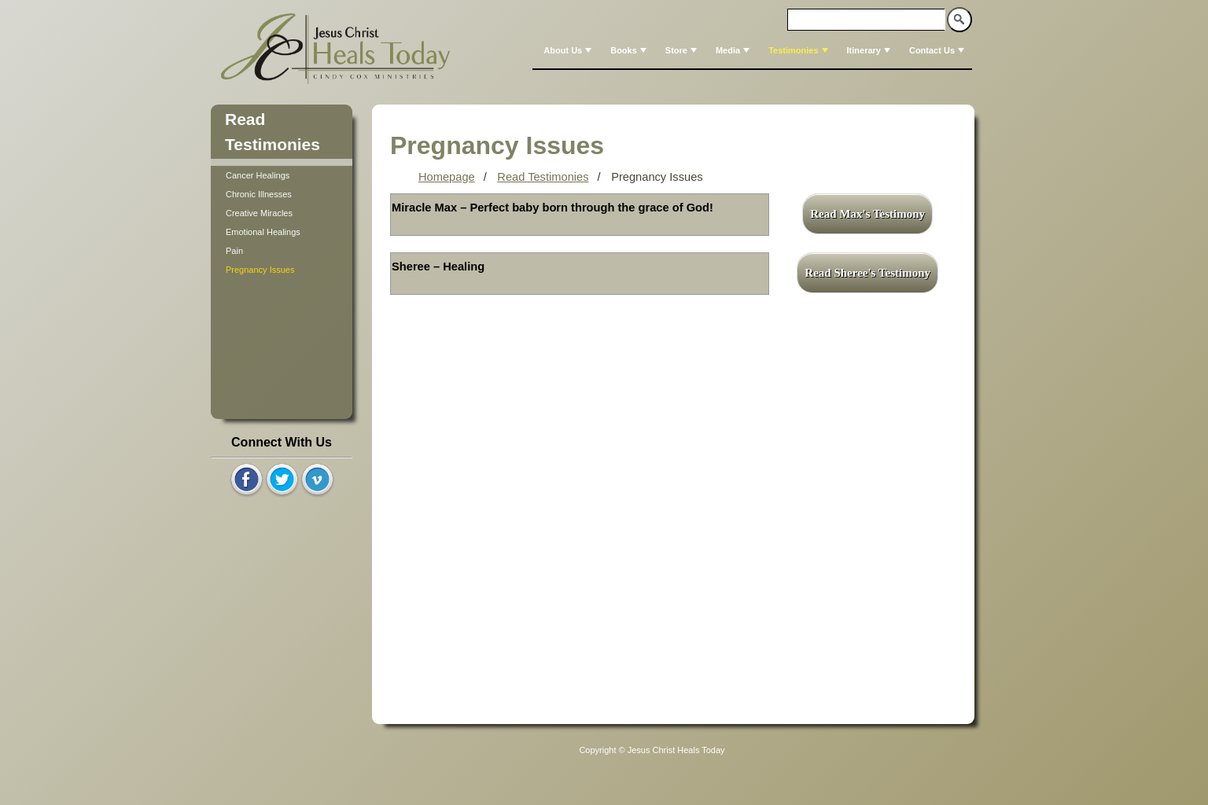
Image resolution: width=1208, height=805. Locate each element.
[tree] (281, 222)
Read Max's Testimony (867, 214)
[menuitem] (565, 50)
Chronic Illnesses (259, 194)
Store (682, 50)
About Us (569, 50)
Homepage (446, 177)
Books (630, 50)
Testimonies (799, 50)
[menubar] (752, 50)
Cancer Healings (257, 175)
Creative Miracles (259, 213)
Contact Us (938, 50)
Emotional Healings (263, 232)
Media (734, 50)
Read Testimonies (542, 177)
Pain (234, 250)
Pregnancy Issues (260, 269)
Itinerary (870, 50)
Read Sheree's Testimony (867, 272)
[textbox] (866, 19)
